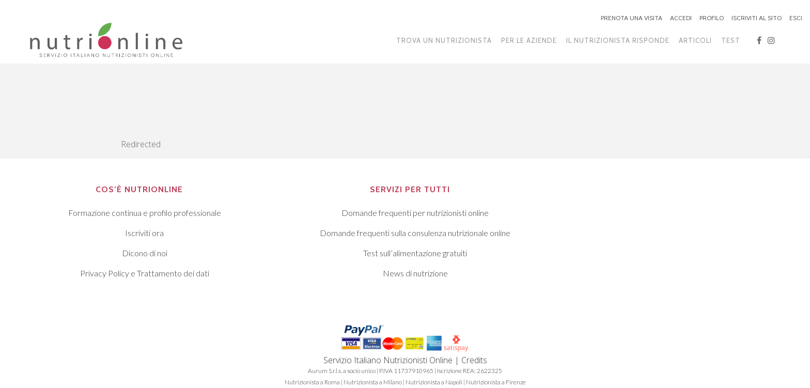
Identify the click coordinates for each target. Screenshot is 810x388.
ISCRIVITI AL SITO (756, 18)
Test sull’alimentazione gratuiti (415, 253)
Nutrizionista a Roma (312, 382)
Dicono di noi (144, 253)
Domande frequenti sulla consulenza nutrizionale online (415, 233)
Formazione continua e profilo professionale (144, 213)
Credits (474, 360)
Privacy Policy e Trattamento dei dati (144, 273)
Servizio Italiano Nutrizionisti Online (388, 360)
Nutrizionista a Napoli (434, 382)
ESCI (795, 18)
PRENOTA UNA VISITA (631, 18)
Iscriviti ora (144, 233)
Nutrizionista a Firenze (496, 382)
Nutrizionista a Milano (373, 382)
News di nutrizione (415, 273)
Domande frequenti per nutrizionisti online (415, 213)
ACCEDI (681, 18)
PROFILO (711, 18)
